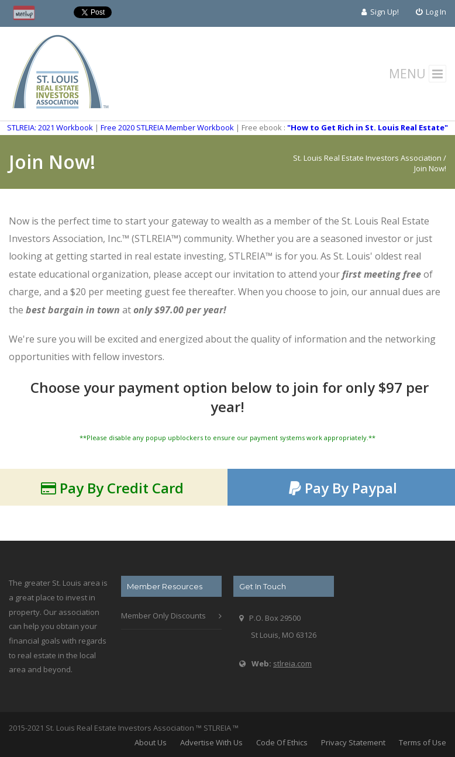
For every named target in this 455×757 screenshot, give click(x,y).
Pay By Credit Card (112, 487)
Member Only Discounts (163, 615)
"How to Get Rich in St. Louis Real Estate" (367, 127)
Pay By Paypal (343, 487)
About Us (151, 742)
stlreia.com (292, 663)
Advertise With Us (211, 742)
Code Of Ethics (282, 742)
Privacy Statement (353, 742)
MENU (418, 73)
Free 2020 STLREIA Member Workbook (167, 127)
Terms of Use (422, 742)
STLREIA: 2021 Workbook (50, 127)
